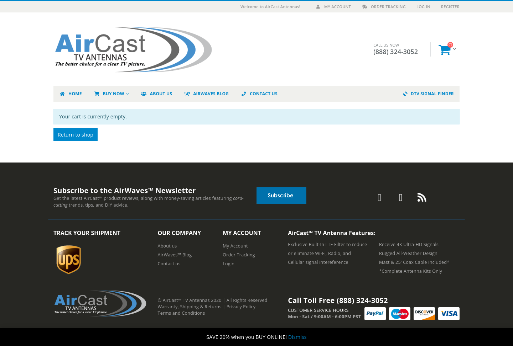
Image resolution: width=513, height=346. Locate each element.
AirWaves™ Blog (175, 255)
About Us (156, 94)
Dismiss (297, 337)
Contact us (169, 264)
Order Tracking (384, 6)
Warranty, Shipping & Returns (190, 307)
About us (167, 246)
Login (228, 264)
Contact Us (259, 94)
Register (450, 6)
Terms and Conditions (181, 313)
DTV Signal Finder (428, 94)
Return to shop (75, 134)
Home (70, 94)
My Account (333, 6)
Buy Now (109, 94)
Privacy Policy (241, 307)
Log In (423, 6)
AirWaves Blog (206, 94)
